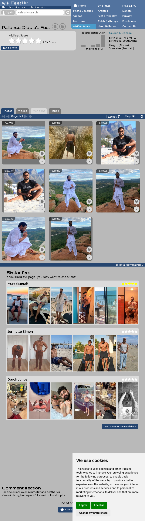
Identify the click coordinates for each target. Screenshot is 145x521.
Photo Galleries (83, 11)
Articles (103, 11)
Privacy (127, 16)
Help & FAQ (129, 6)
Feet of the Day (107, 16)
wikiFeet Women (82, 26)
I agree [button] (83, 505)
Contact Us (129, 26)
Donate (127, 11)
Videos (77, 16)
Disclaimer (129, 21)
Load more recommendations (120, 426)
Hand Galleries (107, 26)
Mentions (79, 21)
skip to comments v (129, 264)
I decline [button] (99, 505)
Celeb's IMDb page (120, 32)
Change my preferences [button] (93, 512)
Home (82, 6)
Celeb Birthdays (108, 21)
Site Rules (104, 6)
